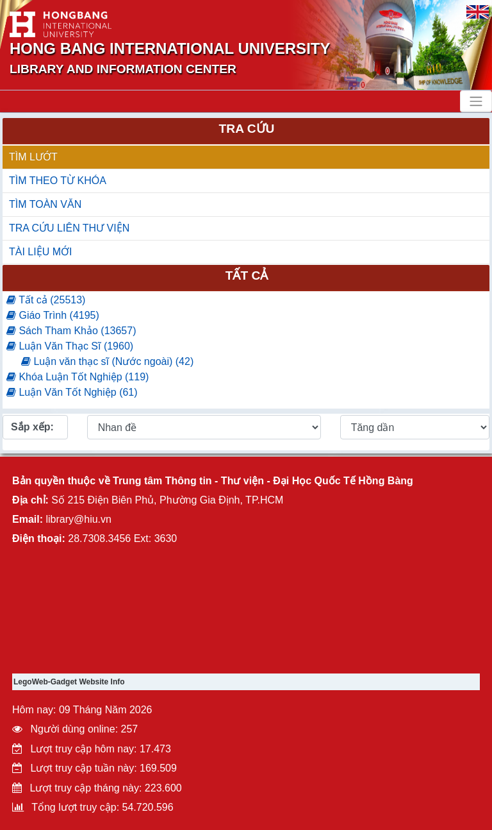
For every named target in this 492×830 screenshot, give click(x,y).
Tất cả (247, 275)
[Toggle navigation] (476, 101)
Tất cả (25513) (45, 299)
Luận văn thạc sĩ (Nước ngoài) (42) (107, 361)
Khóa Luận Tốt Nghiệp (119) (77, 376)
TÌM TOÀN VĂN (45, 204)
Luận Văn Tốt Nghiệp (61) (72, 392)
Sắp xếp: (32, 426)
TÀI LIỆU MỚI (40, 251)
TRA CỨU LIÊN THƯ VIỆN (69, 228)
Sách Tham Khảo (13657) (71, 330)
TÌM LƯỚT (33, 156)
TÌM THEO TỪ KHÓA (57, 180)
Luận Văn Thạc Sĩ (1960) (69, 346)
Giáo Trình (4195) (52, 315)
